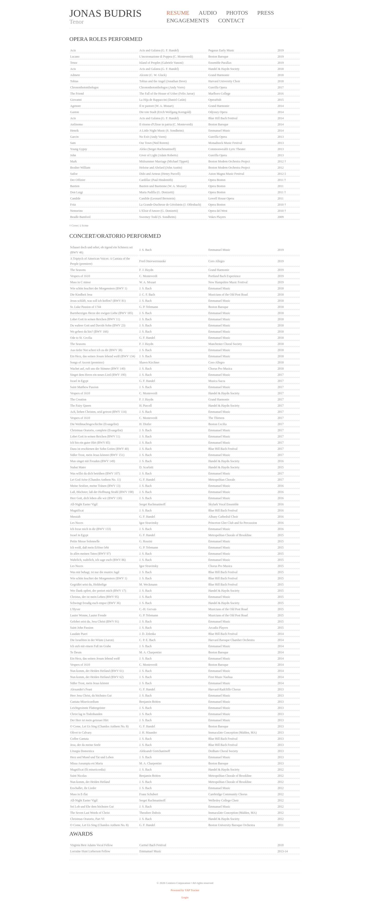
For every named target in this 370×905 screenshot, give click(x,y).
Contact (231, 20)
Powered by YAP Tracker (185, 890)
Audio (208, 13)
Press (265, 13)
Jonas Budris (105, 13)
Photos (237, 13)
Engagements (187, 20)
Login (185, 897)
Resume (177, 13)
